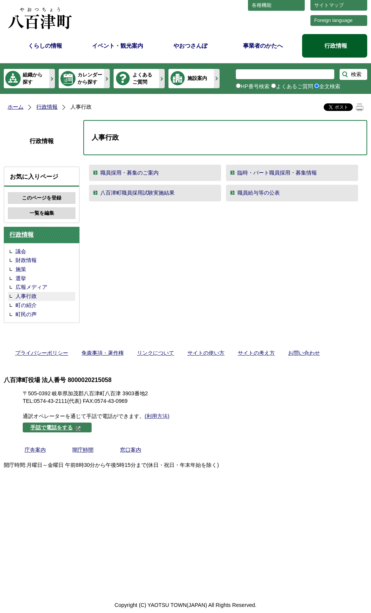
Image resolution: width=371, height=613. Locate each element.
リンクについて (155, 353)
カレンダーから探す (90, 78)
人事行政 (26, 296)
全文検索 (329, 86)
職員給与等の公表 (258, 193)
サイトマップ (329, 5)
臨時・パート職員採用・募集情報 (277, 173)
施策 (21, 269)
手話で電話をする (55, 427)
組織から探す (32, 78)
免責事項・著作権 (102, 353)
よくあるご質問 (142, 78)
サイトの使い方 (205, 353)
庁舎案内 (35, 450)
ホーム (15, 107)
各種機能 (261, 5)
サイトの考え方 (256, 353)
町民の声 (26, 314)
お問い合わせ (304, 353)
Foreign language (333, 20)
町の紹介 (26, 305)
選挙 (21, 278)
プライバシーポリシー (41, 353)
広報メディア (31, 287)
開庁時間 (83, 450)
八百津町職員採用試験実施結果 (137, 193)
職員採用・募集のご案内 (129, 173)
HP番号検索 (255, 86)
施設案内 (197, 78)
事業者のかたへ (263, 45)
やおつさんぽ (190, 45)
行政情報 (335, 45)
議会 (21, 251)
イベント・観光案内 (117, 45)
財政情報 (26, 260)
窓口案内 (130, 450)
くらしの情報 (45, 45)
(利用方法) (157, 416)
